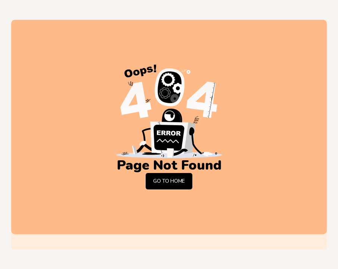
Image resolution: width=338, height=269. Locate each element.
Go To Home (169, 181)
